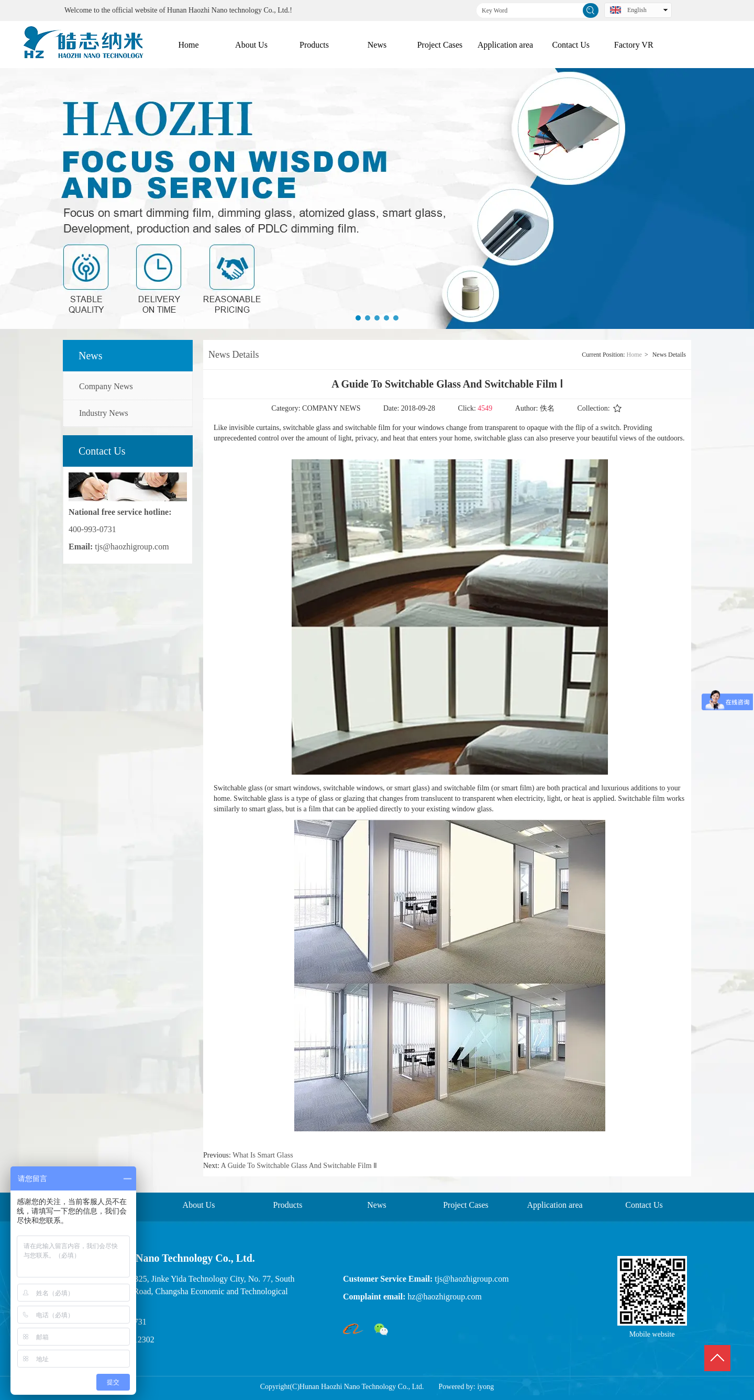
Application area (554, 1204)
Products (288, 1204)
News (376, 1204)
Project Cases (466, 1204)
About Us (199, 1204)
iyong (485, 1387)
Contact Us (644, 1204)
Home (634, 354)
